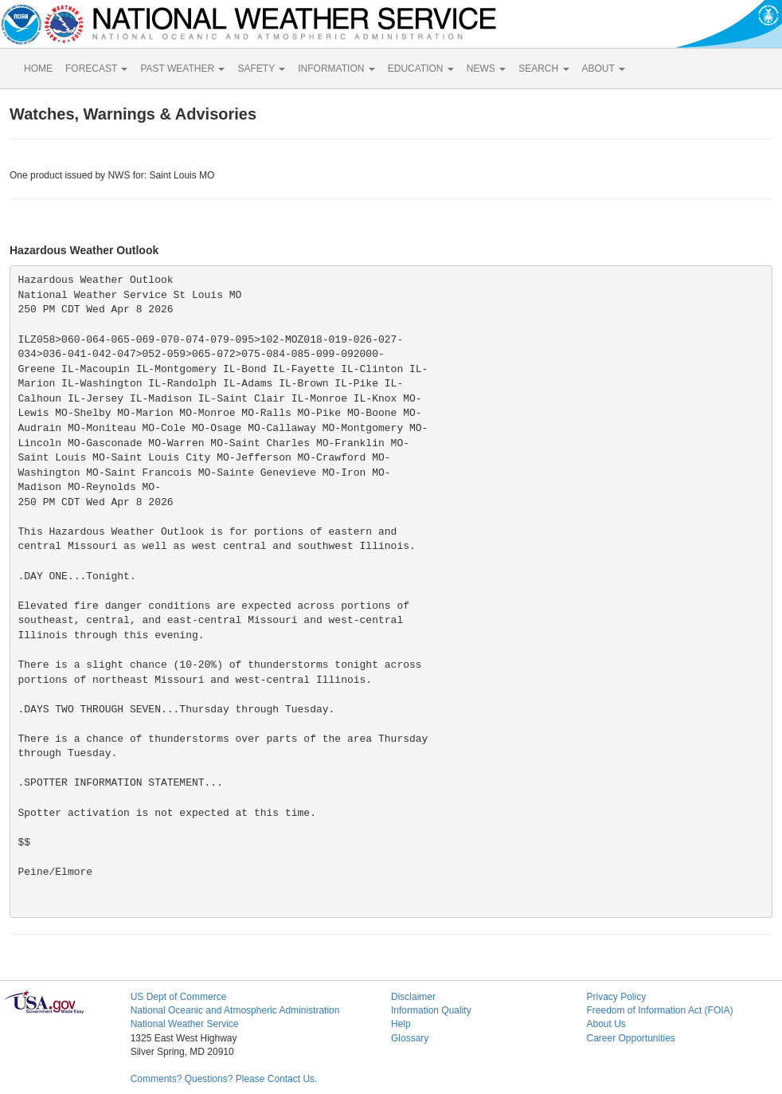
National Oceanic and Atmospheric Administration (235, 1010)
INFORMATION (336, 68)
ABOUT (603, 68)
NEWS (486, 68)
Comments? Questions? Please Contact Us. (224, 1078)
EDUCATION (421, 68)
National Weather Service (185, 1023)
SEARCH (543, 68)
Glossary (409, 1038)
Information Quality (431, 1010)
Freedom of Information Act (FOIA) (659, 1010)
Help (401, 1023)
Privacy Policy (616, 996)
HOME (38, 68)
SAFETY (261, 68)
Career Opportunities (630, 1038)
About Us (605, 1023)
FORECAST (96, 68)
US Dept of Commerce (179, 996)
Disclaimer (413, 996)
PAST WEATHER (182, 68)
